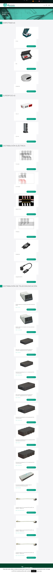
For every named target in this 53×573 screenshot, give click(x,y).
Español (35, 1)
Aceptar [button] (34, 571)
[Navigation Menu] (49, 5)
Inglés (41, 1)
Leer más (39, 571)
